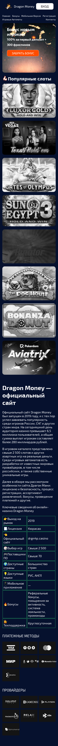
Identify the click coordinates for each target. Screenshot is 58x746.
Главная (6, 16)
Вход (45, 6)
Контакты (51, 19)
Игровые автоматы (12, 19)
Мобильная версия (31, 16)
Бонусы (16, 16)
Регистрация (49, 16)
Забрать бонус (23, 53)
